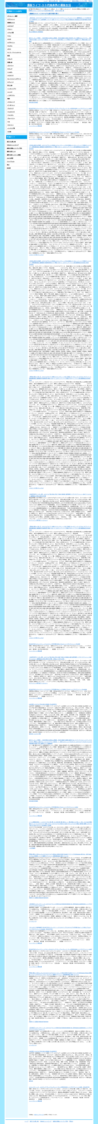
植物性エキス (11, 22)
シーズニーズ (32, 921)
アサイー (9, 29)
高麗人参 (9, 62)
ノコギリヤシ (11, 95)
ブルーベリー (11, 118)
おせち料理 (10, 158)
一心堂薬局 (32, 848)
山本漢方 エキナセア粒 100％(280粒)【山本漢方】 (43, 704)
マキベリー (10, 125)
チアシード (10, 82)
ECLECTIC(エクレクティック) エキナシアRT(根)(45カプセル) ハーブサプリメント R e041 (54, 132)
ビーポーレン (11, 105)
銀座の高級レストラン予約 (79, 1)
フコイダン (10, 115)
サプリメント (11, 19)
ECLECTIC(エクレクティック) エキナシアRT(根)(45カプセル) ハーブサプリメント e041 (53, 807)
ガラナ (9, 49)
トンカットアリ (11, 88)
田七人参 (9, 85)
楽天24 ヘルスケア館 (35, 734)
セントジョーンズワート (14, 79)
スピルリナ (10, 75)
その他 (9, 131)
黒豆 (8, 55)
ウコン (9, 36)
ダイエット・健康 (12, 16)
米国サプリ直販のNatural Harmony (38, 897)
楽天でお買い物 (53, 1)
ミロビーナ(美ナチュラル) (36, 254)
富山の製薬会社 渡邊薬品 (36, 31)
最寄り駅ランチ (11, 151)
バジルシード (11, 102)
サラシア (9, 69)
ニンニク (9, 92)
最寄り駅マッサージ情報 (14, 155)
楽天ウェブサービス (39, 1114)
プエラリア (10, 108)
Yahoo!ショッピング (64, 1)
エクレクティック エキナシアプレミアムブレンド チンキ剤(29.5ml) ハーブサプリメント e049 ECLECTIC (59, 1087)
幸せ (8, 164)
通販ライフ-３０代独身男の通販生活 (49, 5)
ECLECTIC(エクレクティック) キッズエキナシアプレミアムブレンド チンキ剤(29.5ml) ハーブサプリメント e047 (60, 108)
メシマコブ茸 (11, 128)
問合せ (90, 1)
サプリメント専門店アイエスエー (38, 520)
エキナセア (10, 26)
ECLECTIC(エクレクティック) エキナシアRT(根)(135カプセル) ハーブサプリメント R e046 (54, 644)
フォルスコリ (11, 111)
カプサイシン (11, 42)
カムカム (9, 46)
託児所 (9, 168)
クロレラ (9, 59)
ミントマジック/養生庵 (35, 126)
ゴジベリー (10, 65)
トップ (45, 1)
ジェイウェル (10, 161)
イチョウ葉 (10, 32)
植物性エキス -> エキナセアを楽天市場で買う (41, 10)
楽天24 (31, 1081)
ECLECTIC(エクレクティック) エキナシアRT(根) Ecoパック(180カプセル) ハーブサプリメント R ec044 (58, 689)
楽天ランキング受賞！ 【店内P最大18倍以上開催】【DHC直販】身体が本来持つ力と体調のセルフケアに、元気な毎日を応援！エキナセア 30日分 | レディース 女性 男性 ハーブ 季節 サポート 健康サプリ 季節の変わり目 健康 (60, 39)
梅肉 (8, 98)
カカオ (9, 39)
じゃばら (9, 72)
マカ (8, 121)
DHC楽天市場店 (33, 102)
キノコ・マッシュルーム (14, 52)
